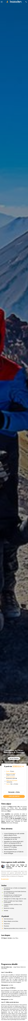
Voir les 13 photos (14, 758)
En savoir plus (5, 879)
